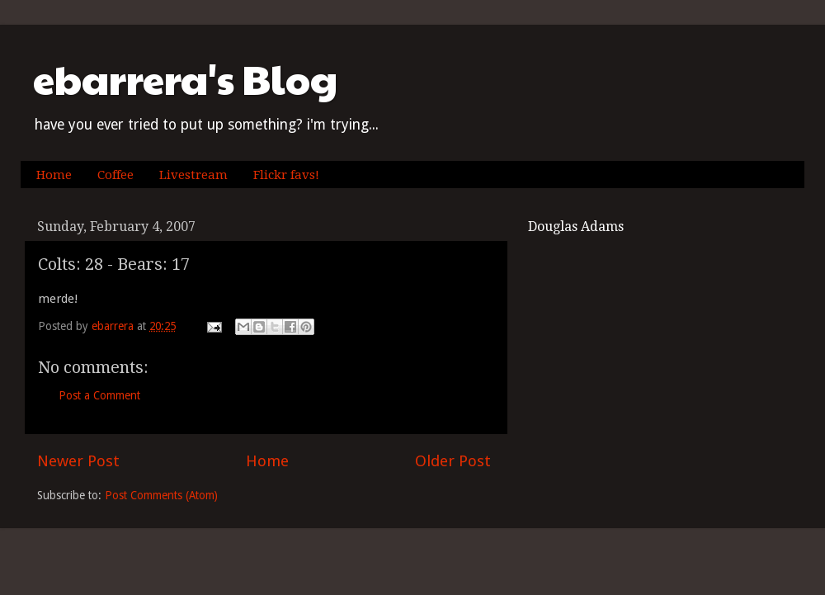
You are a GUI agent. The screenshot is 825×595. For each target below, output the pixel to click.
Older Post (453, 460)
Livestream (193, 175)
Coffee (115, 175)
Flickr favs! (286, 175)
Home (54, 175)
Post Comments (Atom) (161, 495)
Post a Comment (99, 395)
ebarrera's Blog (185, 78)
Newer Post (78, 460)
